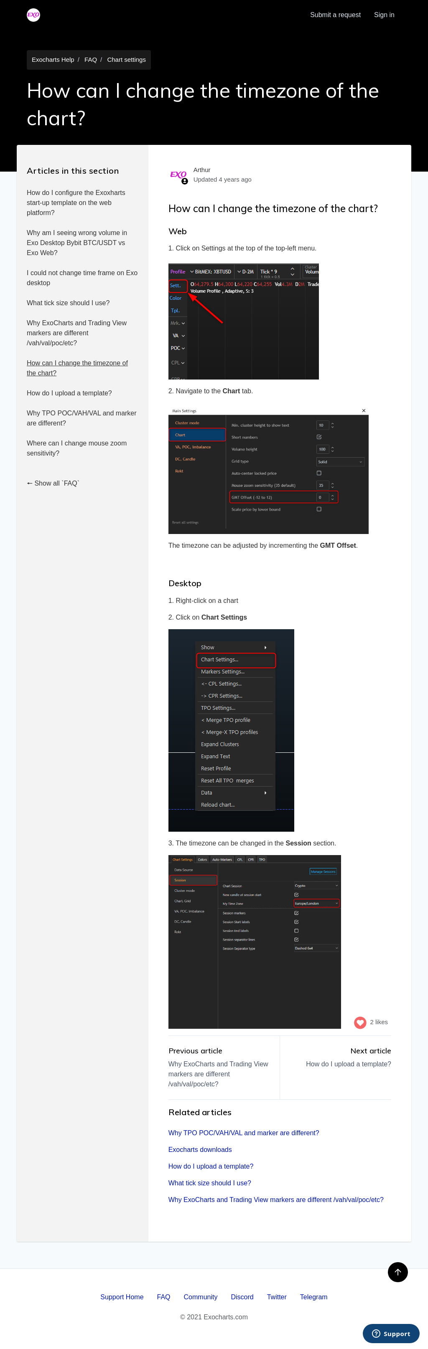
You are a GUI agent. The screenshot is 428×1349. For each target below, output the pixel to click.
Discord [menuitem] (242, 1297)
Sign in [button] (384, 14)
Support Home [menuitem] (121, 1297)
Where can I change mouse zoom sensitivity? (77, 448)
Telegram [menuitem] (314, 1297)
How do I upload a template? (69, 393)
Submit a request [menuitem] (335, 14)
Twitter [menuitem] (277, 1297)
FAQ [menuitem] (164, 1297)
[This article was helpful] (360, 1022)
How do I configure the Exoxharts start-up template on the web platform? (76, 202)
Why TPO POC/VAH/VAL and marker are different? (82, 418)
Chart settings (126, 59)
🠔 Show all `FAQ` (53, 483)
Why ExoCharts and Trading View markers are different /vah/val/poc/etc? (77, 333)
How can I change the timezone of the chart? (77, 368)
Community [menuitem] (201, 1297)
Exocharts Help (53, 59)
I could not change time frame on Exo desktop (82, 277)
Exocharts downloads (200, 1149)
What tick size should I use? (68, 302)
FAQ (90, 59)
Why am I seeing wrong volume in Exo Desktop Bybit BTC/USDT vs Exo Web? (77, 242)
